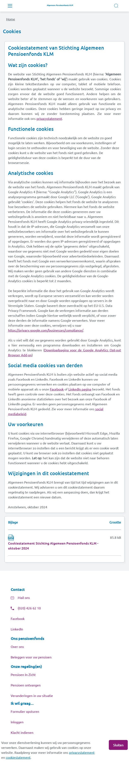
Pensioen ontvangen (26, 685)
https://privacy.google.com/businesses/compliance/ (45, 330)
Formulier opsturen (25, 711)
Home (10, 19)
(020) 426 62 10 (29, 608)
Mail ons (24, 597)
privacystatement (82, 752)
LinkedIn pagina (79, 389)
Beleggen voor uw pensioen (31, 657)
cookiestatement (18, 757)
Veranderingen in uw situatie (32, 695)
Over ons (17, 646)
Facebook (57, 389)
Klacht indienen (22, 732)
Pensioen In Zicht (23, 674)
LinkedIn (17, 629)
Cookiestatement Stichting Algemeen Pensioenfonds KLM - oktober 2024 (53, 545)
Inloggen (17, 722)
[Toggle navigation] (10, 6)
